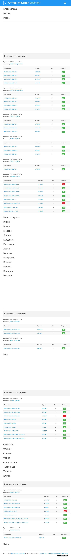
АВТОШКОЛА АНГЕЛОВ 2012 (12, 503)
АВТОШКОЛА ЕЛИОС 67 (10, 511)
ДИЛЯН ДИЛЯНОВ (15, 400)
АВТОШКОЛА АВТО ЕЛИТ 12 (11, 191)
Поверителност (56, 553)
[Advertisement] (36, 36)
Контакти (65, 553)
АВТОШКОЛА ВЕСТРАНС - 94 (11, 329)
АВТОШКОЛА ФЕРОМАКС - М (12, 203)
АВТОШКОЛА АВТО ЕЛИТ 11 (11, 184)
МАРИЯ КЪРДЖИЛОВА (16, 64)
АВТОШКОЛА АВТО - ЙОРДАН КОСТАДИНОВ (16, 518)
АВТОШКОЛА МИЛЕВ (10, 419)
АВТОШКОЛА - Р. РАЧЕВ (10, 500)
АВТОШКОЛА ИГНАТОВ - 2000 (12, 408)
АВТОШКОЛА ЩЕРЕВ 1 (10, 199)
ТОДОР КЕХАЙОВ (15, 176)
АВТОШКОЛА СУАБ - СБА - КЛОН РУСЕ (14, 434)
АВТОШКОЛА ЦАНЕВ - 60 (11, 207)
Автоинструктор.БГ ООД (18, 553)
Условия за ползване (45, 553)
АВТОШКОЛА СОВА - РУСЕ (11, 431)
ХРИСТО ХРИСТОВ (15, 321)
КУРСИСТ (37, 72)
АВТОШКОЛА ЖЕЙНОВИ (10, 72)
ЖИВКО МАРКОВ (14, 492)
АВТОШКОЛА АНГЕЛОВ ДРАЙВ (12, 538)
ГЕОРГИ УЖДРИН (15, 116)
